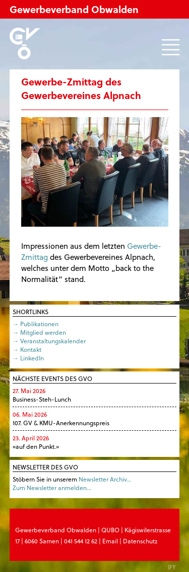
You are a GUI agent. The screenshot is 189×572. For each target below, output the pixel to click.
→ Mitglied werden (39, 332)
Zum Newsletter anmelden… (52, 487)
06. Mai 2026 (30, 414)
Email (110, 540)
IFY (172, 566)
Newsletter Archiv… (105, 479)
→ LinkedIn (28, 357)
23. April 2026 (31, 437)
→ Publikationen (35, 323)
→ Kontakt (27, 349)
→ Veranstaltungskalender (49, 340)
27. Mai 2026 (29, 390)
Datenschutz (140, 540)
